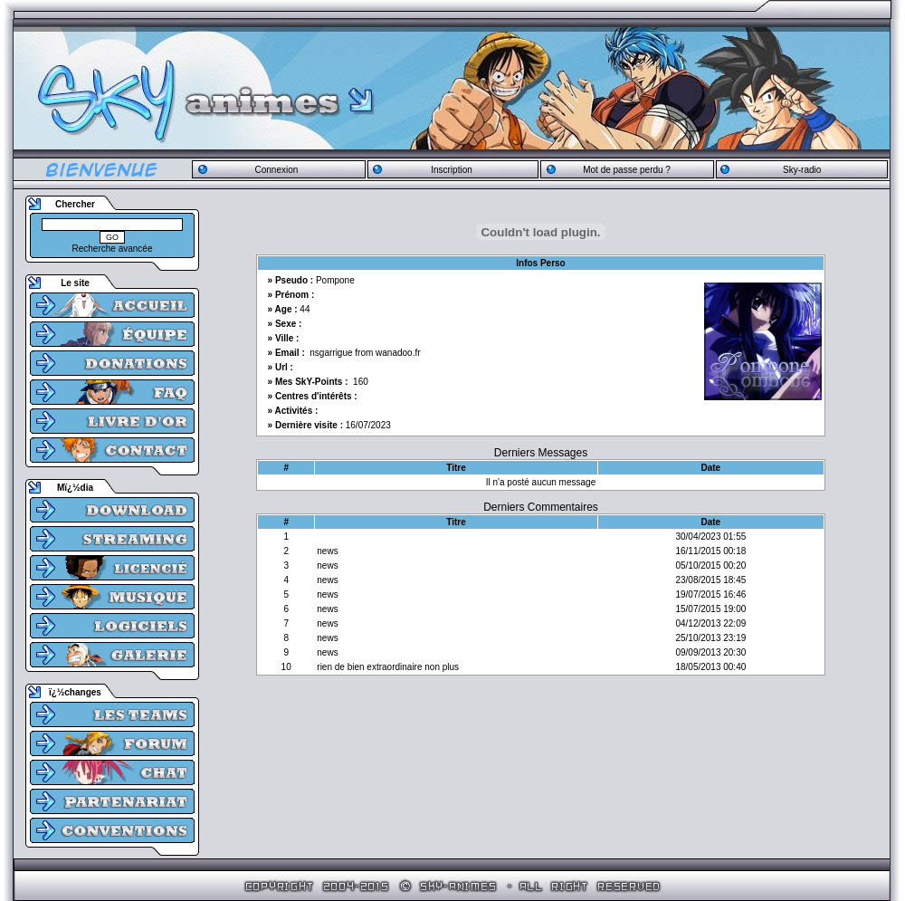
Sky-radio (802, 170)
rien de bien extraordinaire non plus (388, 667)
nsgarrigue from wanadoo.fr (365, 353)
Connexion (276, 170)
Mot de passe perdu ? (627, 170)
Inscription (451, 170)
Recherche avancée (112, 249)
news (327, 551)
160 (360, 382)
